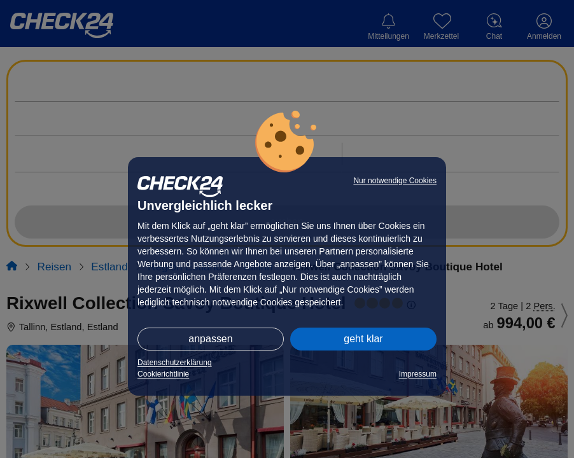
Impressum (418, 374)
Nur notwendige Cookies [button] (395, 180)
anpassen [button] (210, 338)
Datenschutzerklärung (174, 362)
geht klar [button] (363, 338)
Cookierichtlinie (163, 374)
